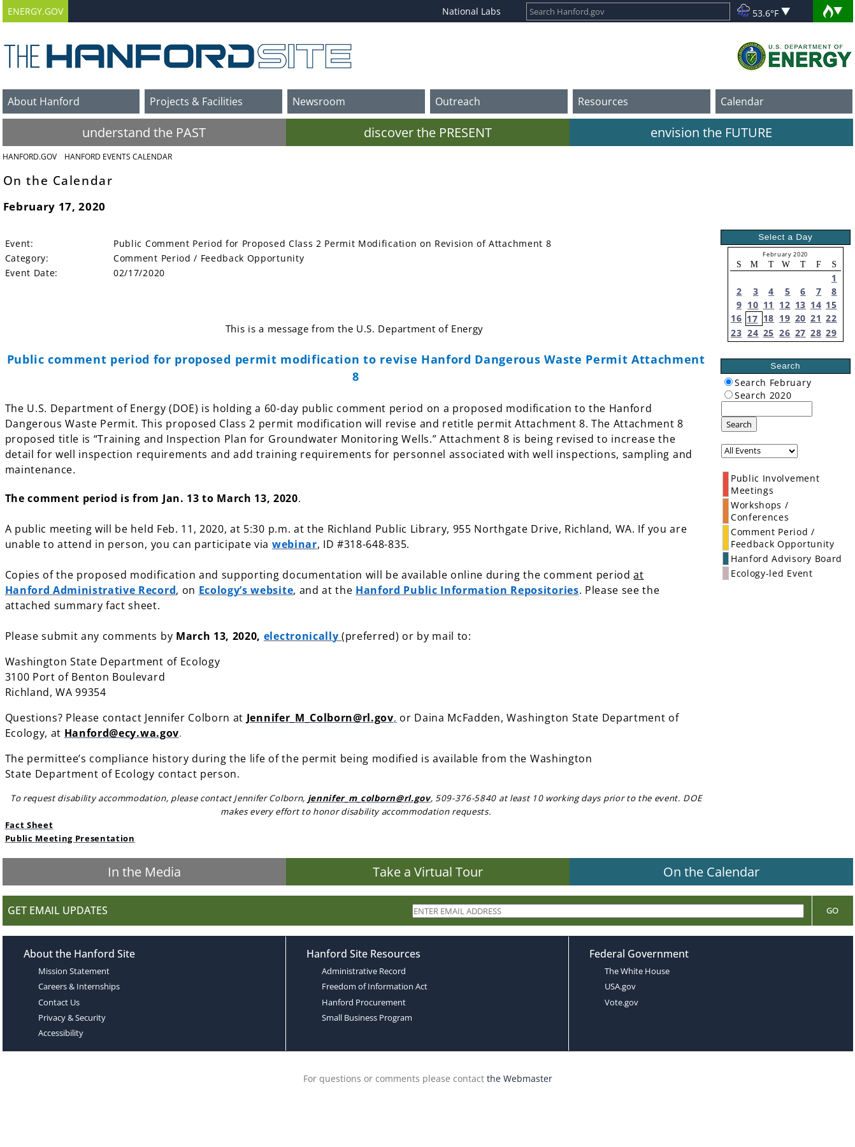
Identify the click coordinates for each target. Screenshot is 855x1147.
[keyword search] (766, 409)
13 (800, 305)
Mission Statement (74, 971)
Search (739, 424)
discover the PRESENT (428, 132)
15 (831, 305)
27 (800, 333)
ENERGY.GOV (35, 11)
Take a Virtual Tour (428, 871)
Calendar (742, 101)
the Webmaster (519, 1078)
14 (815, 305)
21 (815, 318)
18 (768, 318)
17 (752, 319)
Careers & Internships (79, 986)
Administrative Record (364, 971)
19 (784, 318)
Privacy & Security (72, 1017)
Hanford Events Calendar (118, 156)
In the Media (144, 871)
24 (752, 333)
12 (784, 305)
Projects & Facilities (196, 101)
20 (800, 318)
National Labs (471, 11)
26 (784, 333)
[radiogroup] (728, 382)
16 (736, 318)
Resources (603, 101)
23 (736, 333)
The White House (637, 971)
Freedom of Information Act (375, 986)
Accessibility (60, 1033)
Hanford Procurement (364, 1002)
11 (768, 305)
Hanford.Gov (30, 156)
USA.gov (620, 986)
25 (768, 333)
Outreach (457, 101)
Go (832, 910)
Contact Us (59, 1002)
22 (831, 318)
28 (815, 333)
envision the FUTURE (711, 132)
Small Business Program (367, 1017)
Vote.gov (621, 1002)
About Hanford (44, 101)
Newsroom (318, 101)
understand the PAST (144, 132)
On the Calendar (711, 871)
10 (752, 305)
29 (831, 333)
